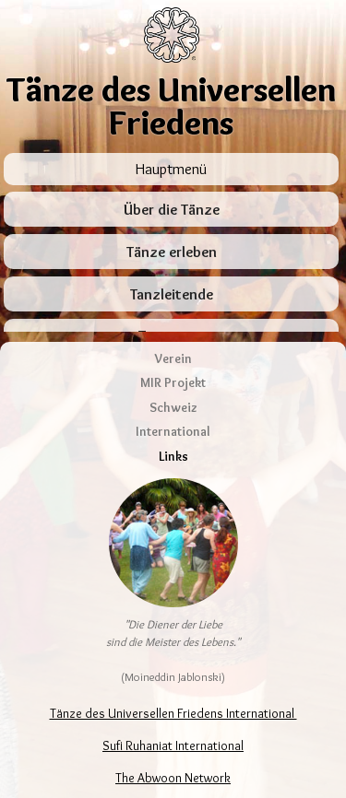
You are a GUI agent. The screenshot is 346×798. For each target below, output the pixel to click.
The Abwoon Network (173, 748)
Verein (173, 328)
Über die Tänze (172, 209)
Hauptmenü (171, 168)
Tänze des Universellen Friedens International (173, 683)
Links (173, 425)
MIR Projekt (173, 353)
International (173, 401)
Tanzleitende (171, 294)
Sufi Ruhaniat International (173, 716)
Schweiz (173, 377)
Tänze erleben (171, 252)
